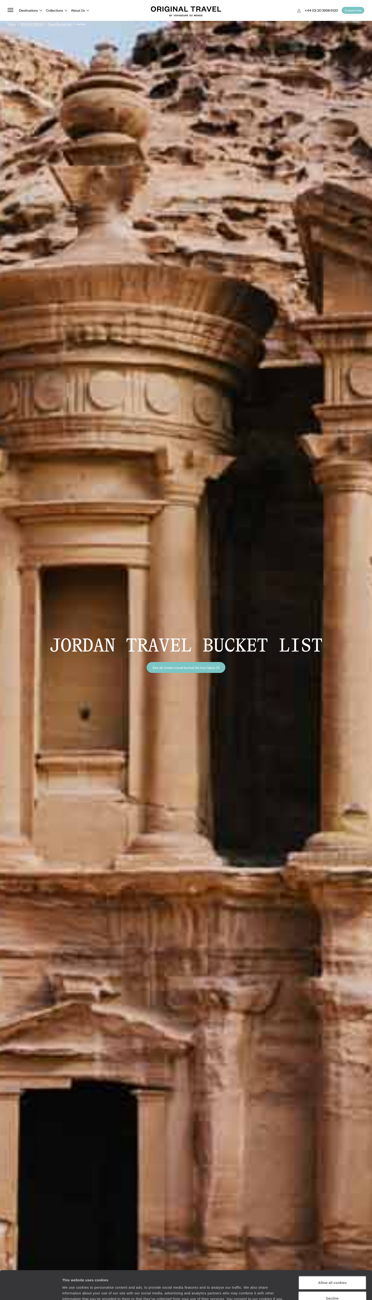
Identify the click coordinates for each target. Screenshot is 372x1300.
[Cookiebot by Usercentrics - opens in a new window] (30, 1290)
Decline (332, 1271)
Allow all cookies (332, 1256)
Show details (73, 1291)
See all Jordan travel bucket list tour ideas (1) (186, 667)
